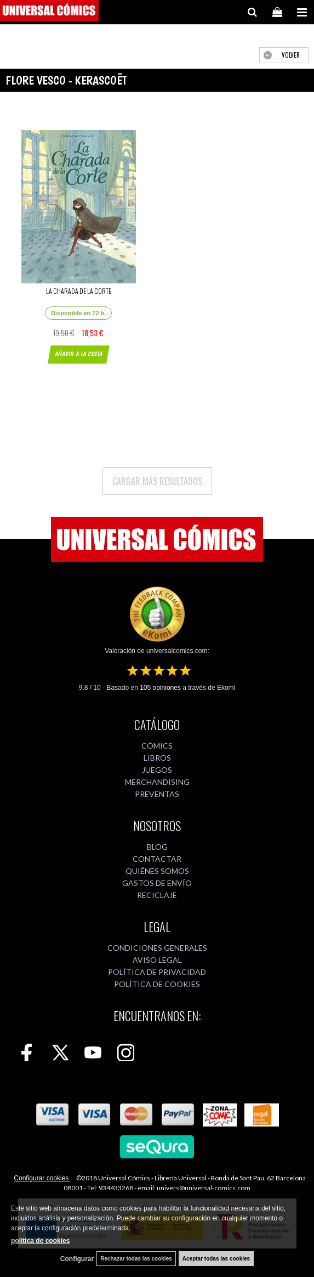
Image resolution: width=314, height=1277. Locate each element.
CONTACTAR (157, 858)
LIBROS (157, 757)
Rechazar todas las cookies (136, 1259)
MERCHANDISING (157, 782)
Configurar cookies (42, 1178)
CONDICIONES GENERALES (157, 947)
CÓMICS (157, 745)
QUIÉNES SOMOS (157, 871)
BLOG (157, 846)
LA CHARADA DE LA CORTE (78, 290)
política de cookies (40, 1241)
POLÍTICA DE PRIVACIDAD (157, 972)
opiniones (160, 688)
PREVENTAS (157, 794)
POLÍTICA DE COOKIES (157, 984)
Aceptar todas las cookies (216, 1259)
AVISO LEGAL (157, 959)
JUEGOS (157, 769)
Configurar (77, 1259)
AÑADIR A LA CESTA (78, 354)
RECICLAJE (157, 895)
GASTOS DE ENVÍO (157, 883)
